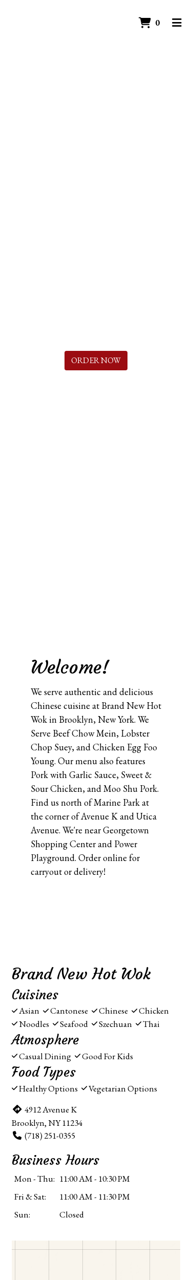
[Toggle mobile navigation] (177, 23)
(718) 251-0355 (43, 1135)
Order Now (96, 360)
